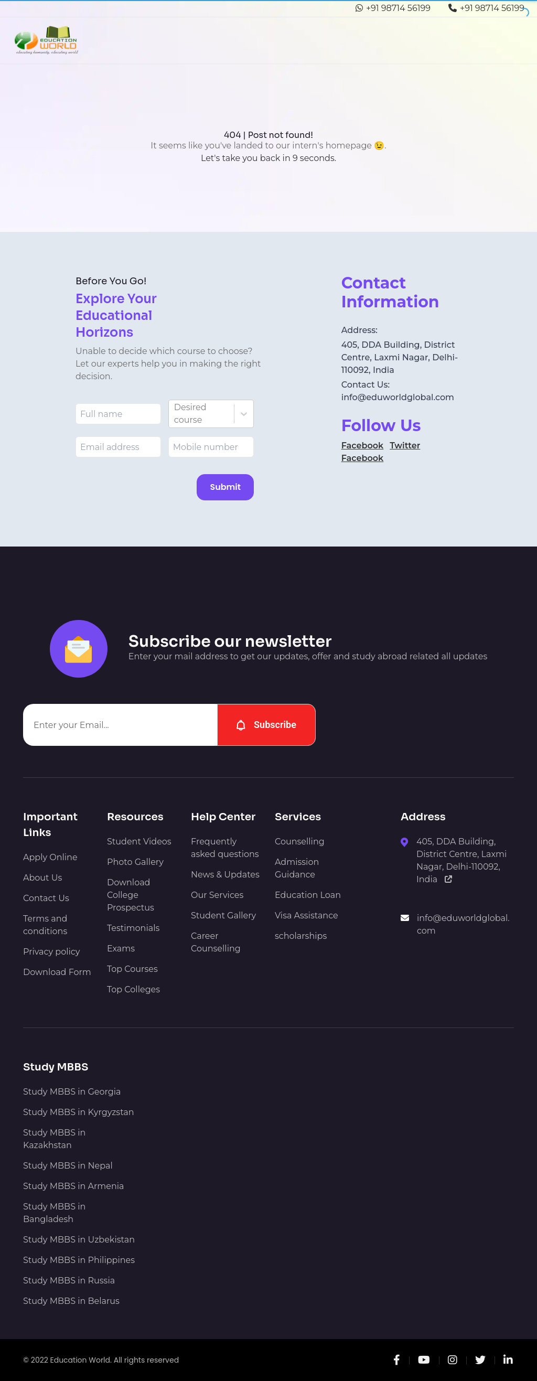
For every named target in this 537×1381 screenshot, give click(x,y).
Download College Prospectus (130, 895)
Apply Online (50, 857)
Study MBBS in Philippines (79, 1260)
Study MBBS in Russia (69, 1281)
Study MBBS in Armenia (73, 1186)
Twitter (405, 446)
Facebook (362, 446)
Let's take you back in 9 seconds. (268, 158)
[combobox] (175, 414)
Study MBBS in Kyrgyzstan (78, 1112)
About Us (42, 878)
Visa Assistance (306, 915)
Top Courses (132, 969)
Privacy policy (51, 952)
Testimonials (133, 928)
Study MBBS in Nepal (68, 1166)
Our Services (217, 895)
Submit (225, 487)
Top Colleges (133, 989)
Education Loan (308, 895)
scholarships (301, 936)
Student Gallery (223, 915)
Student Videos (139, 842)
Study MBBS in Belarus (71, 1301)
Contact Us (46, 898)
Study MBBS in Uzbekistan (79, 1240)
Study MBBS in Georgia (72, 1092)
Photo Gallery (135, 862)
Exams (121, 949)
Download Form (57, 972)
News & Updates (225, 875)
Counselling (300, 842)
